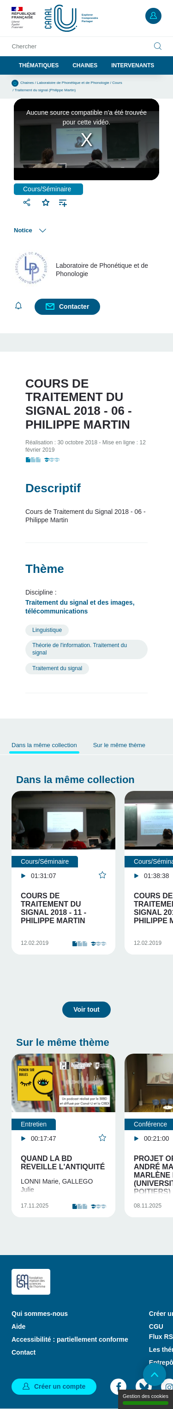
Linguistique (47, 630)
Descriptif (53, 488)
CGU (156, 1326)
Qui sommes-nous (40, 1313)
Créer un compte (59, 1386)
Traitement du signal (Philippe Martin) (45, 90)
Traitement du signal (57, 668)
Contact (24, 1352)
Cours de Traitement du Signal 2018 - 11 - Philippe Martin (53, 908)
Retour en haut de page (154, 1374)
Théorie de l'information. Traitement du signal (79, 649)
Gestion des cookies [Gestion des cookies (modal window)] (145, 1399)
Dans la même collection (44, 745)
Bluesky (144, 1387)
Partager (28, 202)
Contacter (74, 306)
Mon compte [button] (153, 16)
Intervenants (132, 65)
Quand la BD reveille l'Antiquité (63, 1163)
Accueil (15, 83)
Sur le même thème (119, 745)
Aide (18, 1326)
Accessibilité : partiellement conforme (70, 1339)
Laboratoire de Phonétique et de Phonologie (73, 83)
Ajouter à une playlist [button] (63, 202)
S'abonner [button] (18, 305)
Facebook (118, 1387)
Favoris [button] (46, 201)
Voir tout (86, 1009)
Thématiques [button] (39, 65)
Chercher (24, 46)
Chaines (84, 65)
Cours (117, 83)
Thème (44, 569)
